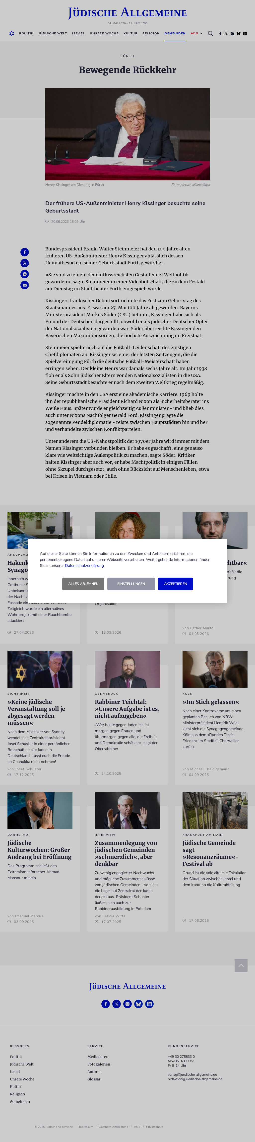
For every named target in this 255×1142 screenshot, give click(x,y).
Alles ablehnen (83, 584)
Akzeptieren (175, 584)
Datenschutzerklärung (84, 565)
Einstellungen (131, 584)
